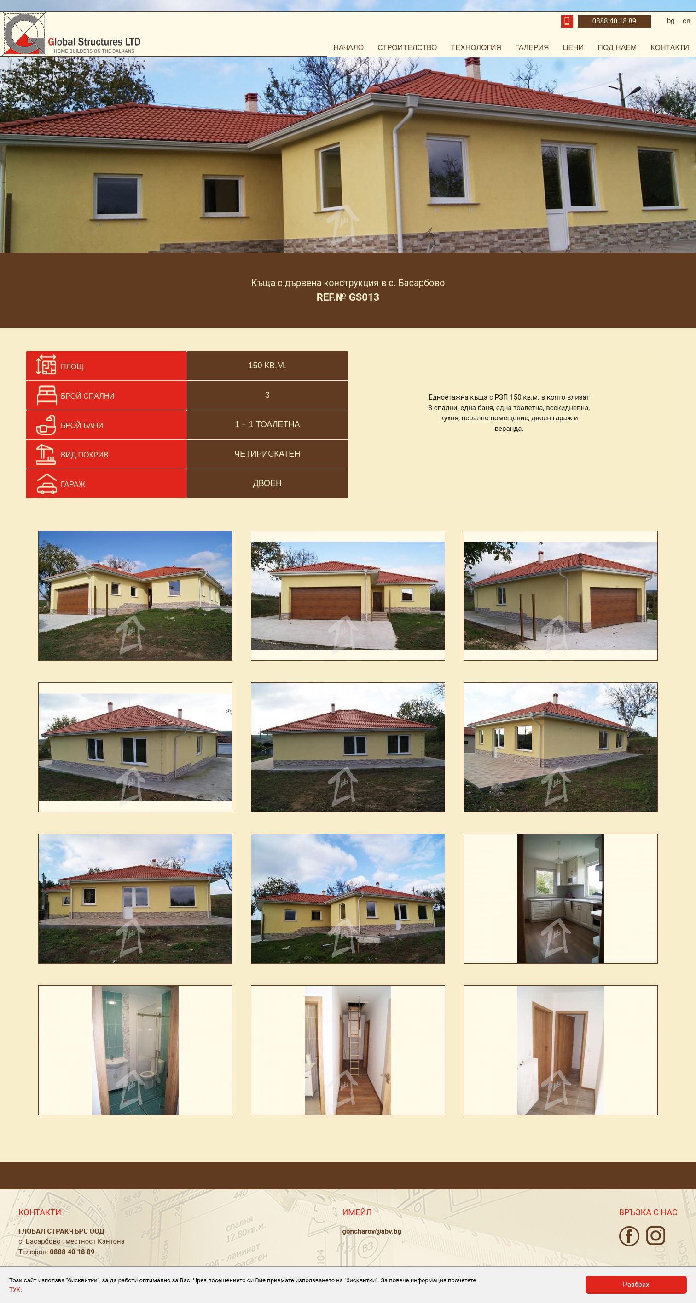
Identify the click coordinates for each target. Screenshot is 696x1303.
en (686, 20)
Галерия (532, 47)
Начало (349, 47)
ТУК (14, 1289)
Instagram (655, 1235)
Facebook (629, 1236)
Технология (476, 47)
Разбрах (636, 1284)
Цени (573, 47)
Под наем (617, 47)
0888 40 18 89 (614, 21)
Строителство (407, 47)
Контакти (669, 47)
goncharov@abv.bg (371, 1231)
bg (671, 20)
